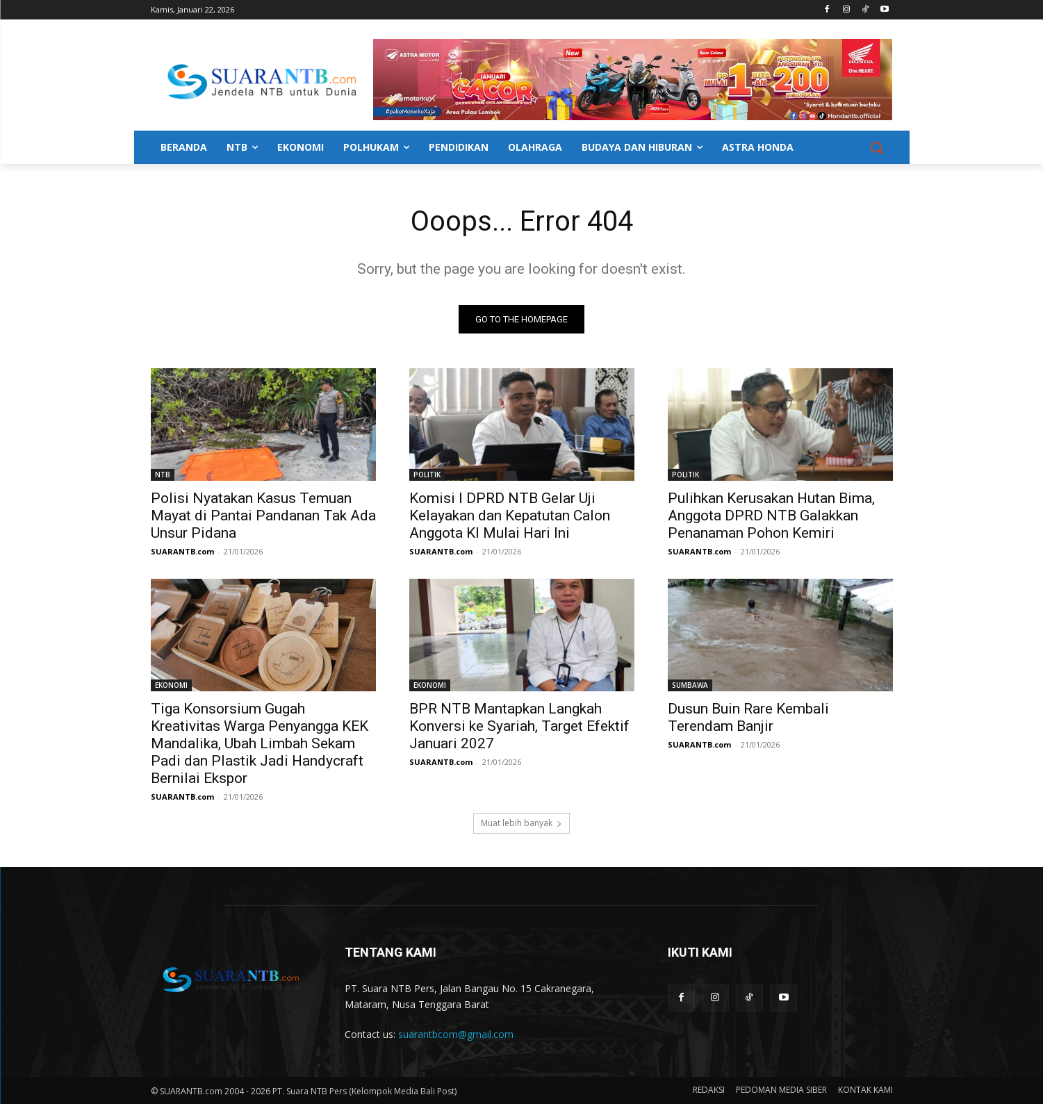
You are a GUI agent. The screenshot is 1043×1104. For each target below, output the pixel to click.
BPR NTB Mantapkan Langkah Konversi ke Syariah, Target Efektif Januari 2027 (519, 726)
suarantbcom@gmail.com (456, 1034)
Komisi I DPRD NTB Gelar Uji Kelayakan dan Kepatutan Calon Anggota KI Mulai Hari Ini (509, 515)
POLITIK (427, 474)
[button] (876, 147)
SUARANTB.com (182, 551)
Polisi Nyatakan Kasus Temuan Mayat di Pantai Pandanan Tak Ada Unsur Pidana (263, 515)
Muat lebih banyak (521, 823)
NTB (162, 474)
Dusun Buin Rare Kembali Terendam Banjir (748, 717)
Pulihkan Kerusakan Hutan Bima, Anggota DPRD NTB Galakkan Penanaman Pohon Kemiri (771, 515)
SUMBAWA (690, 685)
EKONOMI (171, 685)
